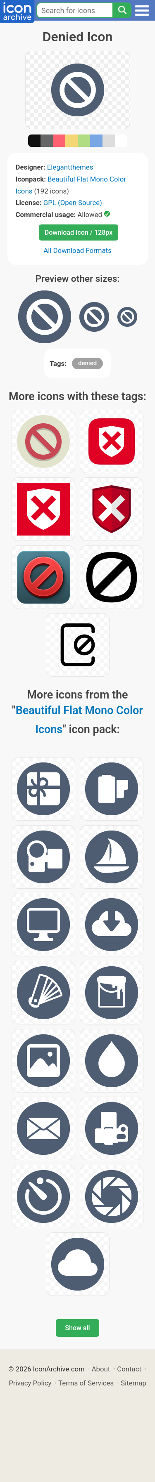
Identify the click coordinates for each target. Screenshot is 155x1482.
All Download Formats (77, 250)
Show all (77, 1328)
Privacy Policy (30, 1383)
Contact (129, 1369)
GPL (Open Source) (72, 202)
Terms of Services (86, 1383)
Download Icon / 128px (78, 232)
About (101, 1369)
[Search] (121, 10)
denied (87, 363)
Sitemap (133, 1383)
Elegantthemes (70, 167)
